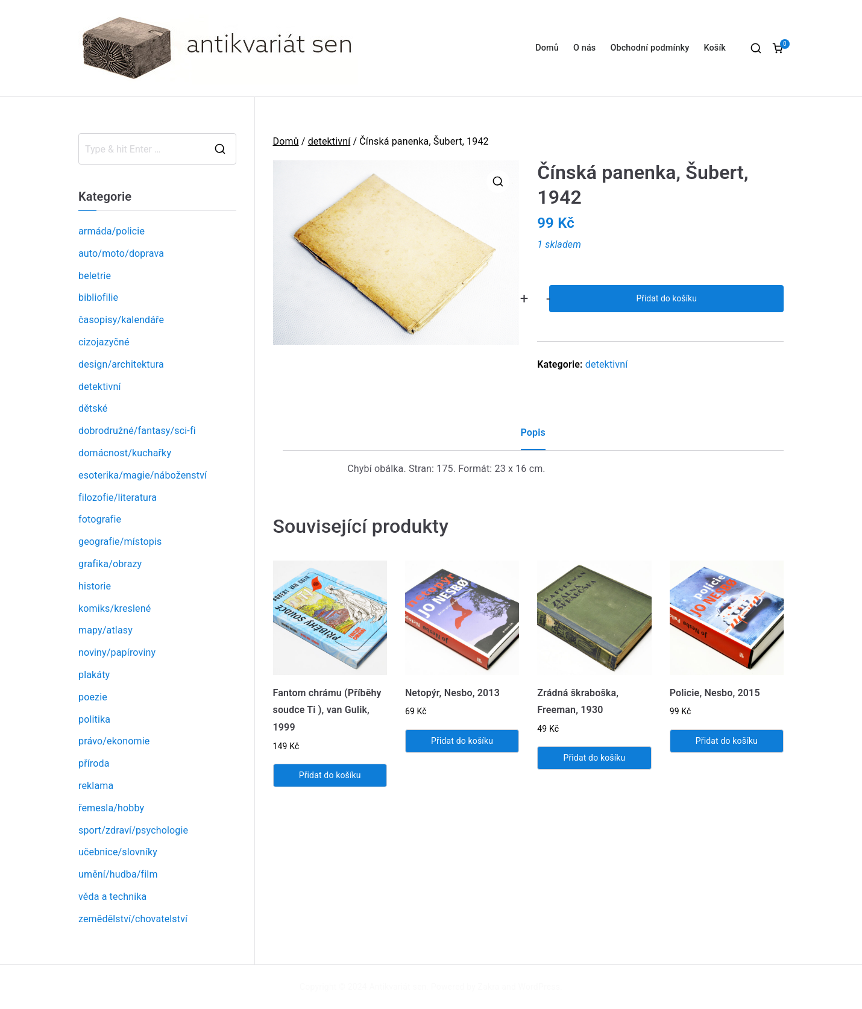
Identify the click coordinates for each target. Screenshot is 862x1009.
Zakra (489, 987)
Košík (714, 48)
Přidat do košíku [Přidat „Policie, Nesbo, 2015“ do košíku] (727, 741)
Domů (547, 48)
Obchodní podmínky (649, 48)
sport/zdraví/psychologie (133, 830)
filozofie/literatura (117, 497)
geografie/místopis (120, 541)
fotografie (99, 519)
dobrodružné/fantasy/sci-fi (137, 430)
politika (94, 719)
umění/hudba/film (118, 874)
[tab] (533, 437)
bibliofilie (98, 297)
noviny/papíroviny (117, 652)
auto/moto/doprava (121, 253)
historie (94, 586)
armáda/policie (111, 231)
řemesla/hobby (111, 808)
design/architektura (121, 364)
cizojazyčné (104, 342)
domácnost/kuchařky (124, 453)
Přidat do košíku (666, 298)
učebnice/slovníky (117, 852)
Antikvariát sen (398, 987)
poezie (92, 697)
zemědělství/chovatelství (132, 919)
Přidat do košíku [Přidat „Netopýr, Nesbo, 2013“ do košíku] (462, 741)
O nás (584, 48)
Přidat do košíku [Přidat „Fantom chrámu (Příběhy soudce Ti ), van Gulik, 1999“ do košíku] (330, 775)
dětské (92, 408)
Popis (533, 432)
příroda (94, 763)
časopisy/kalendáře (121, 319)
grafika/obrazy (110, 564)
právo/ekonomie (113, 741)
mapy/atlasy (105, 630)
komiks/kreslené (114, 608)
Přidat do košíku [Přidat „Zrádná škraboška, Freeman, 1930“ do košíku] (594, 757)
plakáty (94, 675)
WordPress (539, 987)
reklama (95, 785)
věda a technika (112, 896)
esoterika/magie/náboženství (142, 475)
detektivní (329, 141)
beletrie (94, 275)
